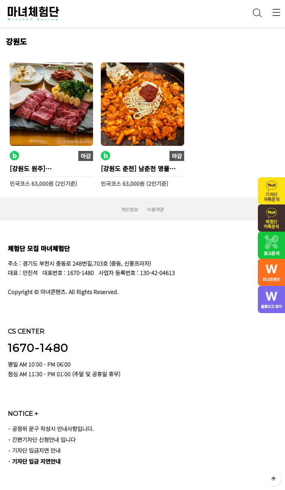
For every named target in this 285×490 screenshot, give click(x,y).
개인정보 (129, 209)
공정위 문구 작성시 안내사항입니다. (53, 428)
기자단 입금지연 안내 (36, 450)
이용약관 (155, 209)
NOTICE (23, 413)
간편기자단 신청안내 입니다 (44, 439)
